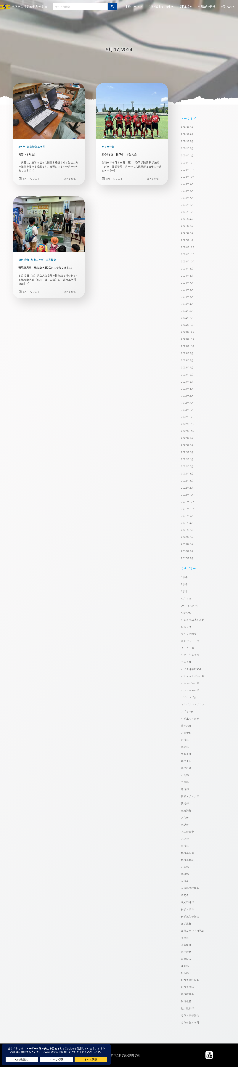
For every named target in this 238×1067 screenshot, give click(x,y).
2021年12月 (188, 501)
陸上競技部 (187, 1008)
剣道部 (185, 740)
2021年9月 (187, 516)
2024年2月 (187, 318)
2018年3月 (187, 551)
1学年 (184, 577)
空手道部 (186, 923)
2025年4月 (187, 219)
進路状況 (186, 959)
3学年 (21, 146)
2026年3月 (187, 141)
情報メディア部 (190, 796)
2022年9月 (187, 438)
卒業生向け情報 (206, 6)
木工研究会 (187, 831)
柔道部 (185, 846)
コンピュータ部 (190, 641)
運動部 (185, 966)
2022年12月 (188, 417)
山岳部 (185, 775)
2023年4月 (187, 388)
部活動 (185, 973)
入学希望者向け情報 (161, 6)
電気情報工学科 (36, 146)
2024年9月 (187, 268)
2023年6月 (187, 374)
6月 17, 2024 (28, 178)
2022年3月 (187, 480)
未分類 (185, 838)
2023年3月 (187, 395)
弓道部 (185, 789)
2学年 (184, 584)
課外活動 (23, 259)
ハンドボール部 (190, 690)
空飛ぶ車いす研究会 (192, 930)
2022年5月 (187, 466)
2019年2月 (187, 544)
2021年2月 (187, 530)
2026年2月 (187, 148)
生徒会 (185, 881)
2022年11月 (188, 424)
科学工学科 (187, 909)
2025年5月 (187, 212)
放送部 (185, 803)
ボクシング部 (189, 697)
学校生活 (185, 6)
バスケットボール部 (192, 676)
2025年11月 (188, 169)
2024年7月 (187, 282)
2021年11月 (188, 509)
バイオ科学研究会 (191, 669)
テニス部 (186, 662)
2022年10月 (188, 431)
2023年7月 (187, 367)
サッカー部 (108, 146)
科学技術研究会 (190, 916)
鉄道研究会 (187, 994)
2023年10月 (188, 346)
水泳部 (185, 867)
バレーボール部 (190, 683)
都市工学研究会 (190, 980)
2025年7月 (187, 198)
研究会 (185, 895)
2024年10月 (188, 261)
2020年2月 (187, 537)
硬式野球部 (187, 902)
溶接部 (185, 874)
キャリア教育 (189, 634)
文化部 (185, 817)
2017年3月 (187, 558)
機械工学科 (187, 860)
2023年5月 (187, 381)
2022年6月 (187, 459)
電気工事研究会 (190, 1015)
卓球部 (185, 747)
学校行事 (186, 768)
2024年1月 (187, 325)
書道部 (185, 824)
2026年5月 (187, 127)
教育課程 (186, 810)
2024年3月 (187, 311)
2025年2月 (187, 233)
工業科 (185, 782)
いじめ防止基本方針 (192, 619)
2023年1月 (187, 410)
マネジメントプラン (192, 704)
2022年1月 (187, 494)
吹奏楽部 (186, 754)
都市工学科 (37, 259)
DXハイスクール (190, 605)
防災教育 (51, 259)
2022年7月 (187, 452)
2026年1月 (187, 155)
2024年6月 (187, 289)
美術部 (185, 937)
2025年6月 (187, 205)
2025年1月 (187, 240)
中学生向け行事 (190, 718)
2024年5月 (187, 297)
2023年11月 (188, 339)
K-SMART (186, 612)
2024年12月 (188, 247)
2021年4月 (187, 523)
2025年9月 (187, 183)
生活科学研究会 (190, 888)
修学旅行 (186, 725)
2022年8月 (187, 445)
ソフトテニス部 (190, 655)
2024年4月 (187, 304)
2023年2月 (187, 403)
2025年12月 (188, 162)
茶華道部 (186, 944)
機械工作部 (187, 853)
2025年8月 (187, 190)
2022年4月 (187, 473)
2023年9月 (187, 353)
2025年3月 (187, 226)
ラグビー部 (187, 711)
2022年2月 (187, 487)
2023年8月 (187, 360)
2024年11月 (188, 254)
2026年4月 (187, 134)
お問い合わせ (228, 6)
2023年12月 (188, 332)
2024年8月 (187, 275)
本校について (134, 6)
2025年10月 (188, 176)
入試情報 (186, 732)
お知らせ (186, 626)
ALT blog (186, 598)
